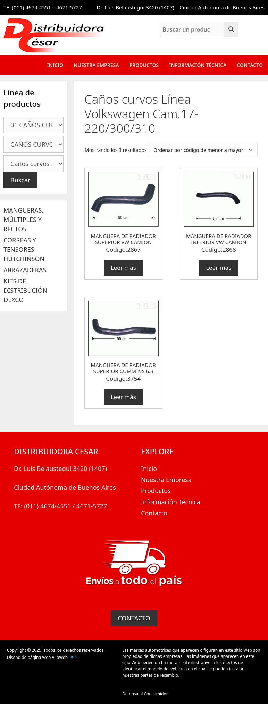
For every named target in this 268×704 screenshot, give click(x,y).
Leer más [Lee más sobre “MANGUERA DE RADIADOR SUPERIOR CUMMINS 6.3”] (123, 397)
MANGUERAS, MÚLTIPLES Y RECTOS (23, 219)
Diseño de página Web (29, 657)
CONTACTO (134, 618)
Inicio (55, 65)
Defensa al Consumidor (145, 694)
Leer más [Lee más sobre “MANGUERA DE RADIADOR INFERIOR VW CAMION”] (218, 268)
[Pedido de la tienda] (203, 150)
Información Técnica (197, 65)
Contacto (250, 65)
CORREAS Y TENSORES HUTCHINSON (23, 249)
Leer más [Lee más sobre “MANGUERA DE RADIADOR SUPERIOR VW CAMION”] (123, 268)
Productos (144, 65)
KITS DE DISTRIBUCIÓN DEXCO (25, 290)
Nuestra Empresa (96, 65)
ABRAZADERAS (24, 270)
